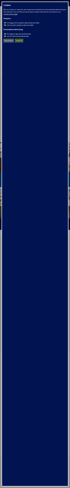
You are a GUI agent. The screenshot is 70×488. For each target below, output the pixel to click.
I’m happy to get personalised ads (18, 34)
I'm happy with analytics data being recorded (22, 23)
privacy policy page (10, 14)
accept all (19, 40)
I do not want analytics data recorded (19, 25)
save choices (9, 40)
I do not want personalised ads (17, 36)
